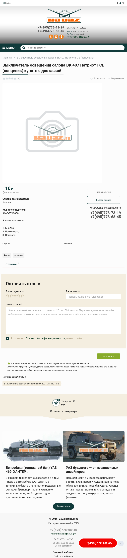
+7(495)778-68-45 (51, 31)
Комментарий (14, 304)
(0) (121, 3)
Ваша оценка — (15, 291)
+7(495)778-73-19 (51, 27)
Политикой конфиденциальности (45, 338)
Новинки (18, 255)
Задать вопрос (103, 200)
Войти (6, 3)
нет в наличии (104, 192)
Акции (7, 255)
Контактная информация (63, 533)
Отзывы (12, 264)
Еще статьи (63, 506)
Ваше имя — (73, 291)
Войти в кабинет (63, 556)
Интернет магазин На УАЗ (63, 523)
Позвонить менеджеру (63, 411)
